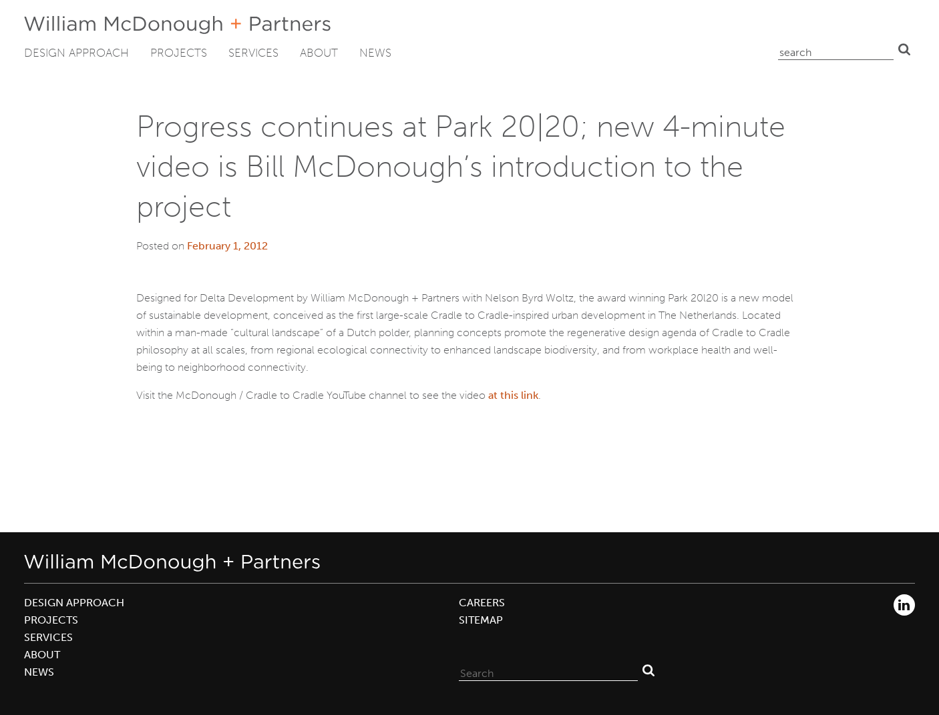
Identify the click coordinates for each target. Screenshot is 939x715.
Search (904, 49)
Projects (178, 52)
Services (253, 52)
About (319, 52)
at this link (513, 395)
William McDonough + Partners (177, 25)
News (375, 52)
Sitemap (481, 620)
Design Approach (76, 52)
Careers (482, 602)
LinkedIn (904, 605)
